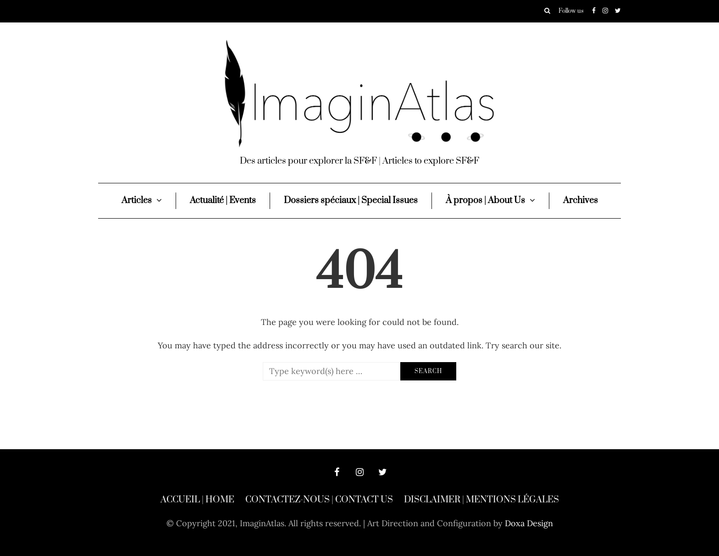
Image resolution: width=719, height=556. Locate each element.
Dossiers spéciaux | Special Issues (351, 200)
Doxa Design (529, 523)
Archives (580, 200)
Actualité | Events (223, 200)
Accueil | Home (197, 500)
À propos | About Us (485, 200)
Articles (137, 200)
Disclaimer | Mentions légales (481, 500)
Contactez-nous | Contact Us (319, 500)
